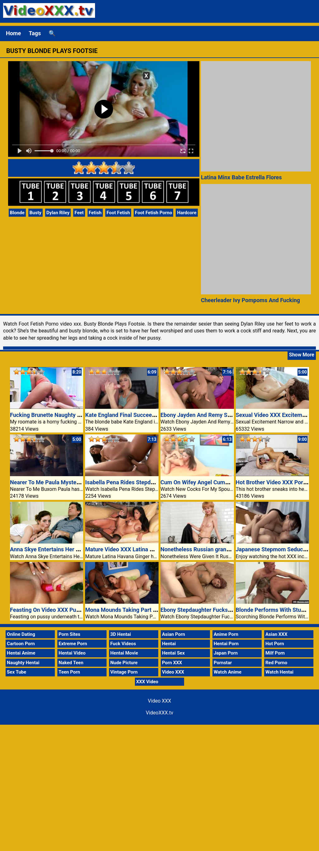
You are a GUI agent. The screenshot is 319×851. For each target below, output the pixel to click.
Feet (78, 212)
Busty (35, 212)
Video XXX (173, 672)
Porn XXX (172, 662)
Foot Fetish (118, 212)
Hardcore (186, 212)
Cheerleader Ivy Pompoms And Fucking (250, 300)
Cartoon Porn (21, 643)
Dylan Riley (58, 212)
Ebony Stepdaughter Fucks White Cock (209, 610)
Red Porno (276, 662)
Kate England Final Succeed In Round (132, 415)
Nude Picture (124, 662)
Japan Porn (226, 653)
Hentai (169, 643)
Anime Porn (226, 634)
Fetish (95, 212)
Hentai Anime (21, 653)
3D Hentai (120, 634)
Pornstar (223, 662)
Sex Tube (16, 672)
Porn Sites (69, 634)
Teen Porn (69, 672)
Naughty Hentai (23, 662)
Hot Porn (274, 643)
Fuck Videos (123, 643)
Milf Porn (275, 653)
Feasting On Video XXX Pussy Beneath (58, 610)
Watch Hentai (279, 672)
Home (13, 33)
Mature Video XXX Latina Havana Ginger (135, 549)
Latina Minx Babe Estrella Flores (241, 177)
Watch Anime (227, 672)
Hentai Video (72, 653)
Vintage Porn (124, 672)
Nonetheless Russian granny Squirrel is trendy (218, 549)
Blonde (17, 212)
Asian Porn (173, 634)
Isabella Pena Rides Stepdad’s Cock (129, 482)
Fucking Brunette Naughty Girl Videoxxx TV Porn (71, 415)
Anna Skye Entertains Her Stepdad (53, 549)
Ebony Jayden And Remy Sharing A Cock (211, 415)
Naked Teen (71, 662)
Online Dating (21, 634)
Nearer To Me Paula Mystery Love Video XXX (66, 482)
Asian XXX (276, 634)
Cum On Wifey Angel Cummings (200, 482)
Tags (35, 33)
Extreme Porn (73, 643)
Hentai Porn (226, 643)
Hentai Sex (173, 653)
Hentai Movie (124, 653)
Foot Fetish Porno (153, 212)
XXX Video (147, 681)
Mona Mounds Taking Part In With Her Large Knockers (153, 610)
